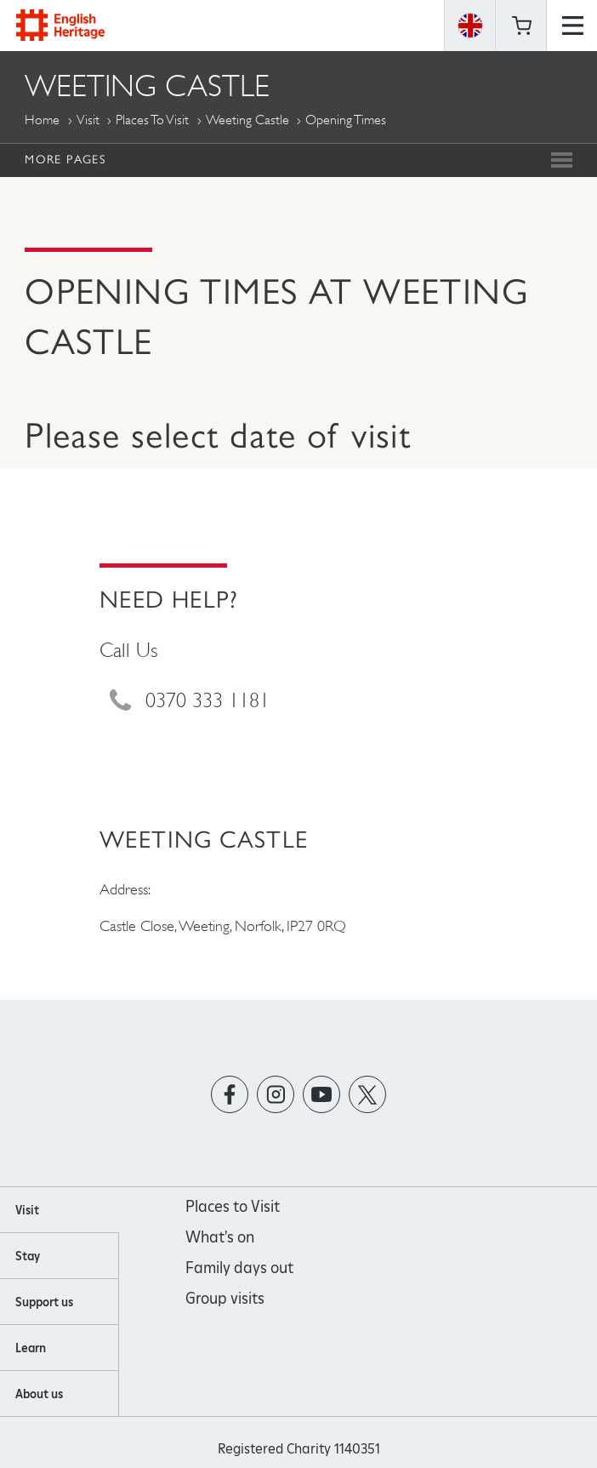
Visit (88, 119)
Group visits (224, 1298)
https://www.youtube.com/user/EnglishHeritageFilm (322, 1094)
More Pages (65, 159)
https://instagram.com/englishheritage (276, 1094)
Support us (44, 1302)
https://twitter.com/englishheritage (368, 1094)
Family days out (239, 1268)
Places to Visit (152, 119)
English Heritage (60, 25)
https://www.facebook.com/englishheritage (230, 1094)
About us (39, 1394)
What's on (219, 1237)
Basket (521, 25)
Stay (27, 1256)
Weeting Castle (247, 119)
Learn (30, 1348)
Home (42, 119)
